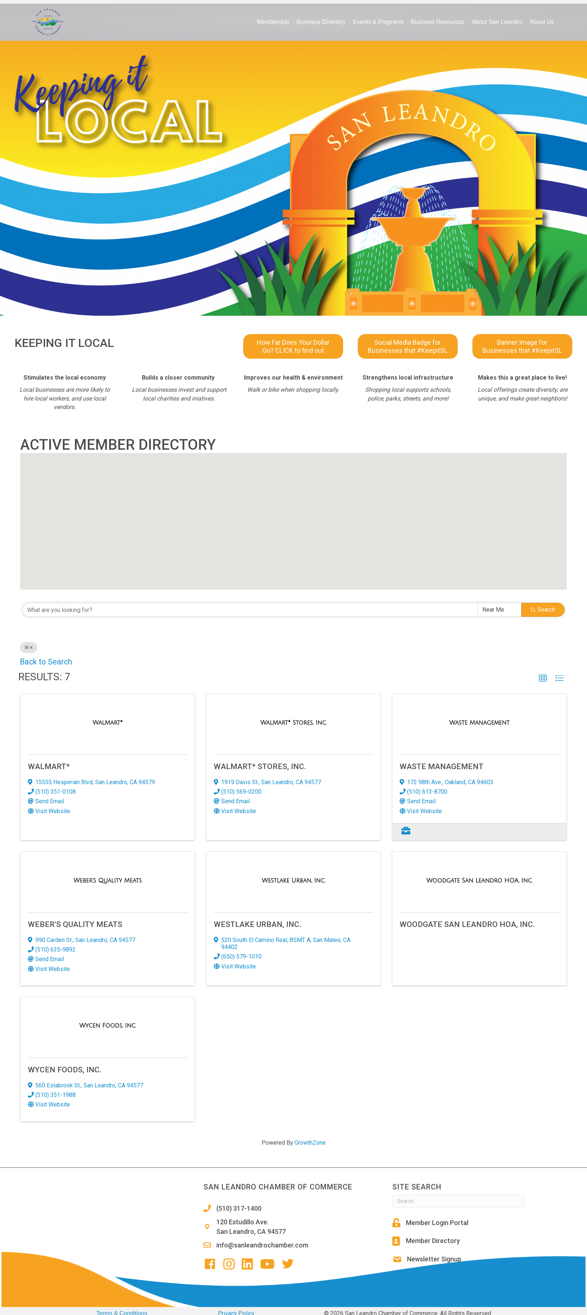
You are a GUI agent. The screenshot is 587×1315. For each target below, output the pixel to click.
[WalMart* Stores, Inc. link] (293, 723)
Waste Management (441, 766)
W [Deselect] (29, 647)
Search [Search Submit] (543, 609)
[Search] (458, 1201)
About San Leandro (497, 22)
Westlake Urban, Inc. (257, 924)
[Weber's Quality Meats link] (107, 880)
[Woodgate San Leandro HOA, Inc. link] (479, 880)
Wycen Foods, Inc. (64, 1069)
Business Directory (320, 22)
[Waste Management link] (479, 723)
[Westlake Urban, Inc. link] (293, 880)
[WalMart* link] (108, 723)
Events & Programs (378, 22)
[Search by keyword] (250, 610)
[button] (307, 491)
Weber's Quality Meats (75, 924)
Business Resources (438, 22)
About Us (542, 22)
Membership (273, 22)
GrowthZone (310, 1142)
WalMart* (49, 766)
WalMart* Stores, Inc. (260, 766)
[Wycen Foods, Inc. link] (107, 1025)
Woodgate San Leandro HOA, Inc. (467, 924)
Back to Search (46, 661)
